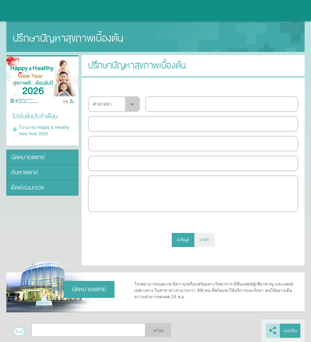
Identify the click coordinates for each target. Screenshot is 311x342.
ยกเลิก (204, 240)
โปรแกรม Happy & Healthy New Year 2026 (44, 130)
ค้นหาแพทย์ (24, 172)
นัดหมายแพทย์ (28, 157)
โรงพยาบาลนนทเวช (24, 10)
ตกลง (158, 330)
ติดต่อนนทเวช (27, 187)
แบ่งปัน (290, 330)
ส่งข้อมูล (183, 240)
